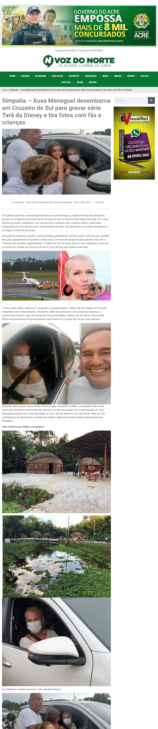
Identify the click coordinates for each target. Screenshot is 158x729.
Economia (40, 76)
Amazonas (91, 76)
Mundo (131, 76)
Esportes (74, 76)
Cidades (25, 76)
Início (4, 90)
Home (12, 76)
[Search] (151, 100)
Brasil (118, 76)
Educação (57, 76)
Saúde (80, 82)
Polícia (144, 76)
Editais (93, 82)
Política (66, 82)
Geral (105, 76)
